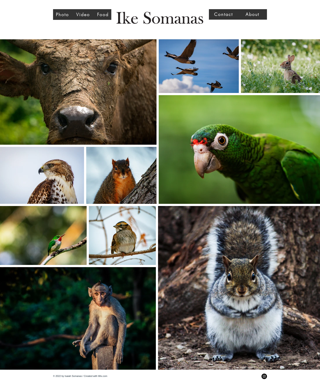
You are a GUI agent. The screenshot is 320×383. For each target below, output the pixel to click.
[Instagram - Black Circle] (264, 376)
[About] (252, 14)
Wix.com (102, 376)
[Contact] (223, 14)
